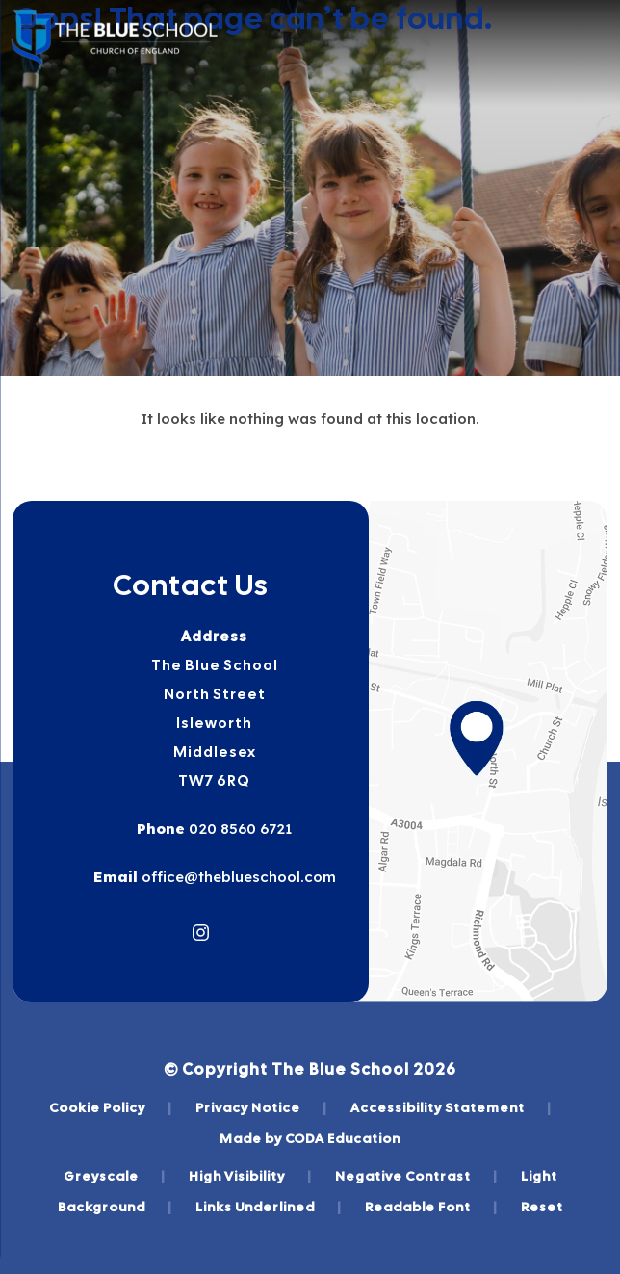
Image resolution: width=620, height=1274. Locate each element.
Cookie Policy (110, 1107)
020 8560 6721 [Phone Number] (238, 828)
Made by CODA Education (310, 1138)
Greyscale (115, 1175)
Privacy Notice (261, 1107)
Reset (542, 1206)
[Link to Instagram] (200, 932)
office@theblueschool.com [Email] (237, 877)
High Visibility (250, 1175)
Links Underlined (268, 1206)
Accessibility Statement (451, 1107)
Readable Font (431, 1206)
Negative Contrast (416, 1175)
